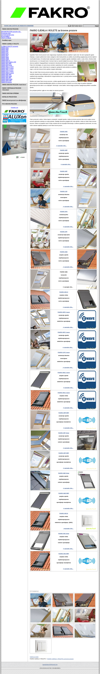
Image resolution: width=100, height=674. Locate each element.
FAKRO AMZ (5, 57)
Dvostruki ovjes (6, 33)
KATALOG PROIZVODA (9, 97)
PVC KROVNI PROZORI (9, 104)
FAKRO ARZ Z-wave (7, 66)
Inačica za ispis (34, 657)
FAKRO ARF (4, 51)
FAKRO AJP (4, 52)
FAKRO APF (4, 56)
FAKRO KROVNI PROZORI (10, 29)
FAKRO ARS (5, 48)
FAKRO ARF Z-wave (7, 70)
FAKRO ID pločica (6, 82)
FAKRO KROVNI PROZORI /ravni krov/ (14, 85)
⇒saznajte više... (68, 528)
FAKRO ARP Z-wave (7, 68)
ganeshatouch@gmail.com (50, 664)
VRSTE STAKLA (6, 38)
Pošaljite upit (14, 107)
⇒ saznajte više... (61, 145)
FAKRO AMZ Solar (6, 79)
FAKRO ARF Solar (6, 76)
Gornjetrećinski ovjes (7, 35)
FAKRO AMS (5, 59)
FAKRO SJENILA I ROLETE (10, 44)
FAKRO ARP (5, 49)
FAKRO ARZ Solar (6, 65)
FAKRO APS (5, 54)
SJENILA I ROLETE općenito (9, 46)
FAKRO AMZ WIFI (6, 80)
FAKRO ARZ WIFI (6, 63)
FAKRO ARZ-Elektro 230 (8, 62)
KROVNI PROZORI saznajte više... (11, 31)
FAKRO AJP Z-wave (7, 71)
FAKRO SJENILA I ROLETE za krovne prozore (60, 659)
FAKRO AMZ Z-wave (7, 73)
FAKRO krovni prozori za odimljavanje (14, 100)
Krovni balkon (5, 36)
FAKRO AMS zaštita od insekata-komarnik (19, 25)
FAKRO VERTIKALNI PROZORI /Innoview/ (11, 89)
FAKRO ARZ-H (5, 60)
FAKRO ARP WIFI (6, 74)
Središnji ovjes (6, 40)
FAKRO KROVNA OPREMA (10, 93)
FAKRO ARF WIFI (6, 77)
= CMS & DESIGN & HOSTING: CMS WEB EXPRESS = (50, 668)
